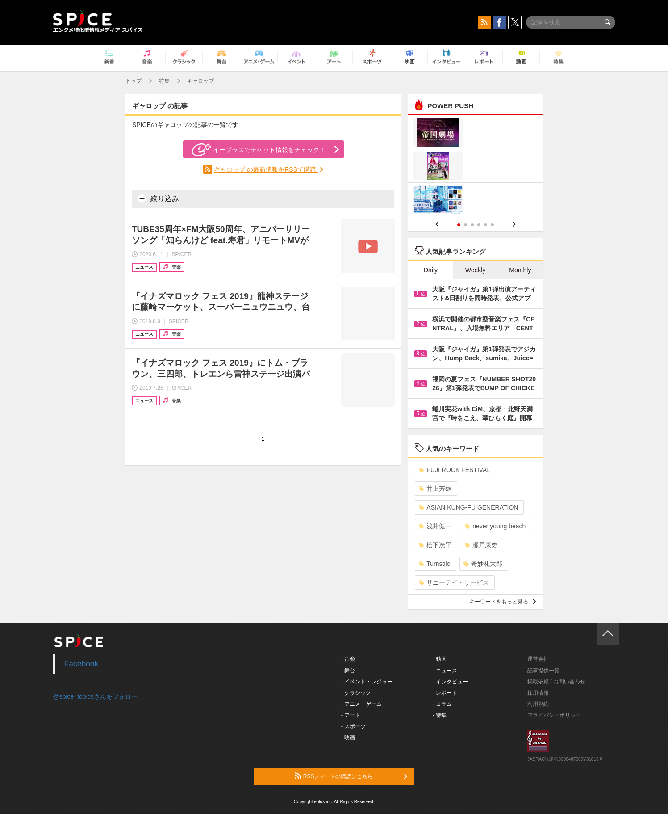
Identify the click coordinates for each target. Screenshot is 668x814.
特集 (164, 81)
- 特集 (440, 715)
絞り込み (158, 198)
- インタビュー (450, 682)
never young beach (495, 526)
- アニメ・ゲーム (361, 704)
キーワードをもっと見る (502, 602)
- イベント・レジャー (366, 682)
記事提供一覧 (543, 670)
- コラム (442, 704)
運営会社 (538, 659)
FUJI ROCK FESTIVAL (454, 469)
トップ (133, 81)
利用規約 (538, 704)
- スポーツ (353, 726)
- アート (350, 715)
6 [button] (492, 224)
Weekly (475, 270)
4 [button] (478, 224)
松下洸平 (435, 544)
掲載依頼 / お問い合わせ (556, 682)
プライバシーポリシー (554, 715)
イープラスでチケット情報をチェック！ (259, 149)
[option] (475, 167)
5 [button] (485, 224)
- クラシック (356, 693)
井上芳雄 (435, 488)
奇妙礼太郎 (482, 563)
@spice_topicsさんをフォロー (95, 696)
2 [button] (465, 224)
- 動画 (440, 659)
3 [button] (472, 224)
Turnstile (434, 563)
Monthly (520, 270)
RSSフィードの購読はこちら (351, 776)
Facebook (81, 663)
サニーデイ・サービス (454, 582)
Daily (431, 270)
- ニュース (445, 670)
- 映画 (348, 737)
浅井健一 (435, 526)
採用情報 (538, 693)
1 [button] (458, 224)
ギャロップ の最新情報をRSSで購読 (266, 169)
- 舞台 (348, 670)
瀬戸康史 (481, 544)
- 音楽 (348, 659)
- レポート (445, 693)
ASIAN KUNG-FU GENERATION (468, 507)
